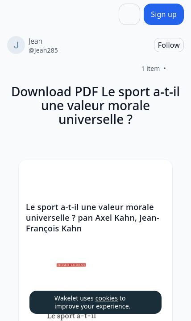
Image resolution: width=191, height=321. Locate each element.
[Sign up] (164, 14)
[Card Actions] (158, 174)
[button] (158, 175)
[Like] (177, 69)
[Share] (129, 14)
